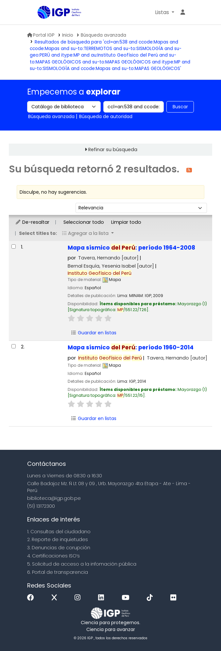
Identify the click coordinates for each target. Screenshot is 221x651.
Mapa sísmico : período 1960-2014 (131, 347)
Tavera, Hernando (108, 258)
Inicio (67, 35)
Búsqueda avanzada (103, 35)
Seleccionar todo (83, 222)
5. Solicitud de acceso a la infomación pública (81, 564)
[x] (56, 597)
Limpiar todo (126, 222)
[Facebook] (32, 597)
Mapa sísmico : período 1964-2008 (131, 248)
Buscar (180, 106)
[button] (164, 12)
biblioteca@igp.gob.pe (54, 498)
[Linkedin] (102, 597)
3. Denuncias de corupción (58, 547)
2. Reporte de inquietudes (57, 539)
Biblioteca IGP (40, 12)
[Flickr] (174, 597)
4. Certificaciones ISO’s (53, 556)
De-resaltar (32, 222)
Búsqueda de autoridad (105, 116)
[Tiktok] (151, 597)
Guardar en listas (93, 332)
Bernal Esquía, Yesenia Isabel (111, 266)
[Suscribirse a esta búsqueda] (189, 169)
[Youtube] (127, 597)
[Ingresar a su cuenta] (183, 12)
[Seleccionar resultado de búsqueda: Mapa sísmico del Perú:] (13, 246)
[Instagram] (79, 597)
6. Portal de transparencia (57, 572)
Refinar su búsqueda (112, 149)
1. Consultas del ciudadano (59, 531)
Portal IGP (41, 35)
